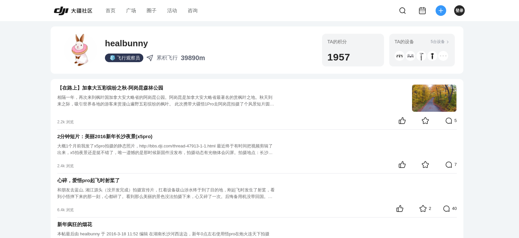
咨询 (193, 10)
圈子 (152, 10)
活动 (172, 10)
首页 (111, 10)
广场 (131, 10)
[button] (399, 56)
